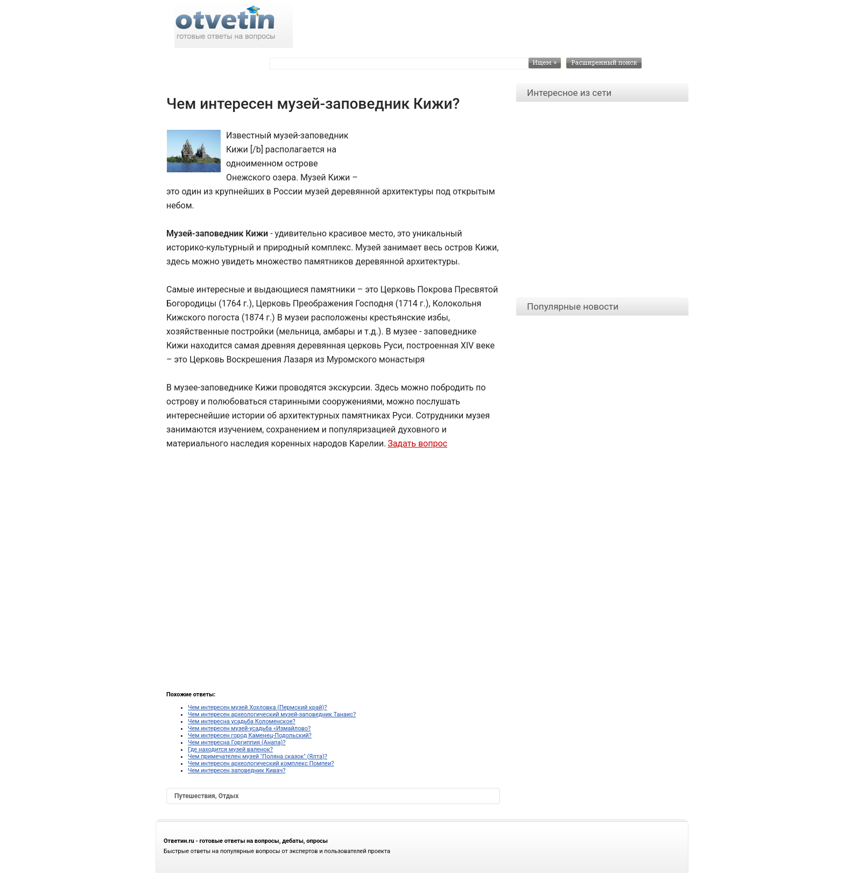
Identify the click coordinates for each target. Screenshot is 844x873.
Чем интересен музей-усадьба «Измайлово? (249, 728)
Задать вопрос (417, 443)
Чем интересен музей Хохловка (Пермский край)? (257, 707)
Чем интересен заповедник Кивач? (236, 770)
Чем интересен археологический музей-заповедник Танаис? (272, 714)
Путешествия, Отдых (206, 796)
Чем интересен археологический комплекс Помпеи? (261, 763)
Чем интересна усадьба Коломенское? (242, 721)
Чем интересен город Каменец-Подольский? (250, 735)
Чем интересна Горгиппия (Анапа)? (236, 742)
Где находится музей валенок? (230, 749)
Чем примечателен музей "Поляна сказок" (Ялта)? (257, 756)
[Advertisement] (427, 153)
